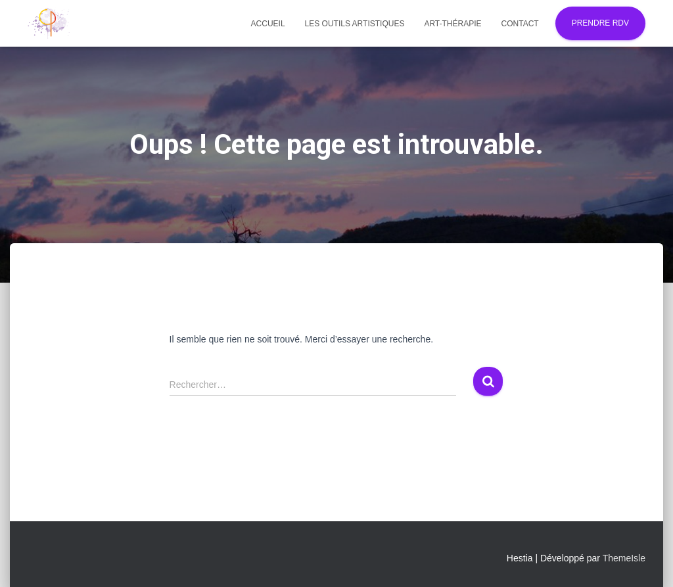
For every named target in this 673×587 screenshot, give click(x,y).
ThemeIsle (624, 558)
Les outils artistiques (355, 23)
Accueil (268, 23)
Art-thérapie (452, 23)
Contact (520, 23)
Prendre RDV (600, 23)
